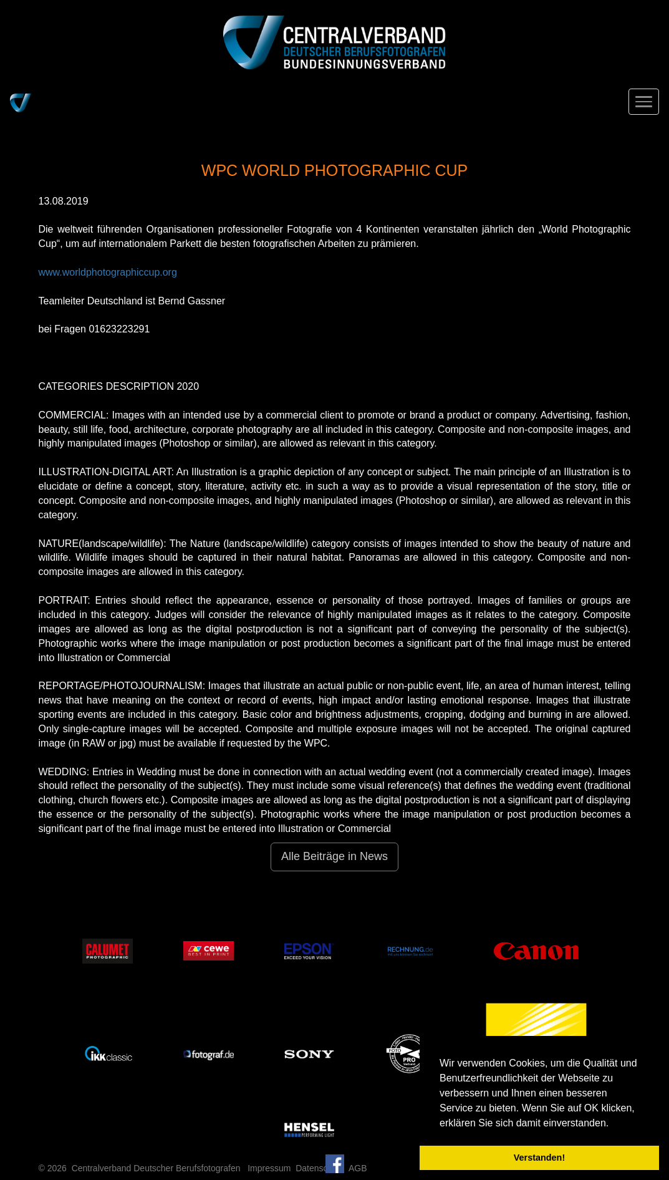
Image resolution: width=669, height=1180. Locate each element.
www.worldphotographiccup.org (108, 272)
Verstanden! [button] (539, 1158)
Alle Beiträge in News (334, 856)
